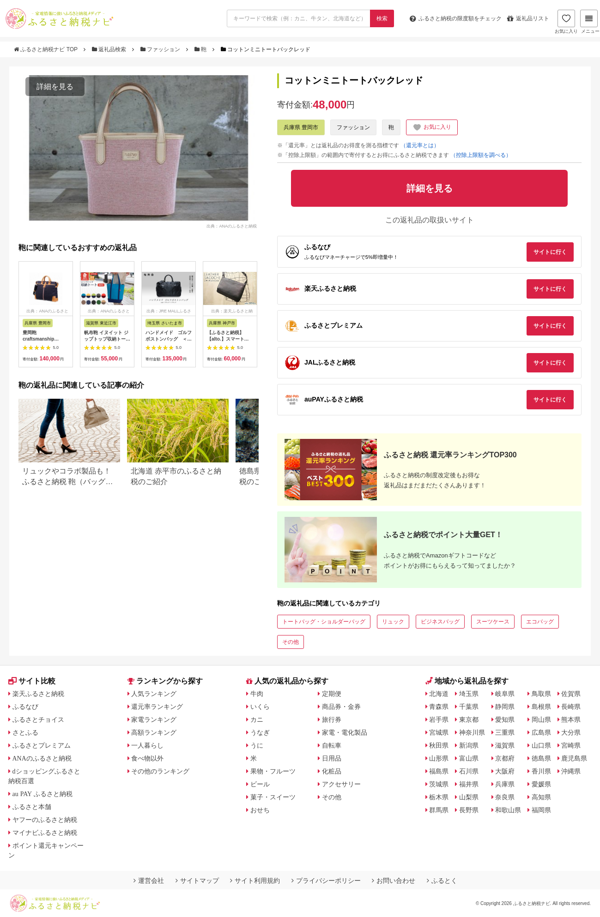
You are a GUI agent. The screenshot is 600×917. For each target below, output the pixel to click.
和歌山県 (508, 810)
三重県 (505, 732)
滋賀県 (505, 745)
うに (256, 745)
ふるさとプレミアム (41, 745)
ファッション (161, 49)
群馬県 (438, 810)
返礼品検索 (110, 49)
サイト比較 (31, 681)
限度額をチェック (456, 18)
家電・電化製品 (344, 732)
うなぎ (260, 732)
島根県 (541, 706)
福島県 (438, 771)
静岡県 (505, 706)
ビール (260, 784)
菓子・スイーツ (273, 797)
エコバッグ (540, 621)
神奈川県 (472, 732)
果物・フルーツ (273, 771)
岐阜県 (505, 693)
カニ (256, 719)
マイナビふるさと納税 (44, 832)
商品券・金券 (341, 706)
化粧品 (331, 771)
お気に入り (566, 22)
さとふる (25, 732)
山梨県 (469, 797)
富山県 (469, 758)
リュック (393, 621)
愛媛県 (541, 784)
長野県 (469, 810)
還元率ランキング (157, 706)
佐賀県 (571, 693)
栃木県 (438, 797)
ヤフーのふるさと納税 (44, 819)
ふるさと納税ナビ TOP (46, 49)
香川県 (541, 771)
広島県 (541, 732)
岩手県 (438, 719)
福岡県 (541, 810)
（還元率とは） (419, 145)
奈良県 (505, 797)
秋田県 (438, 745)
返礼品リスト (528, 18)
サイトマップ (197, 880)
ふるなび (25, 706)
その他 (290, 642)
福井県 (469, 784)
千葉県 (469, 706)
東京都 (469, 719)
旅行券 (331, 719)
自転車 (331, 745)
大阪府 (505, 771)
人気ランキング (153, 693)
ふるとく (442, 880)
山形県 (438, 758)
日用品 (331, 758)
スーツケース (492, 621)
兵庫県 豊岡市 (301, 127)
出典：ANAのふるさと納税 (231, 225)
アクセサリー (341, 784)
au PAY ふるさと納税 (42, 794)
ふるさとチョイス (38, 719)
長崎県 (571, 706)
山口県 (541, 745)
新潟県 (469, 745)
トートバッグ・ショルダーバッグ (323, 621)
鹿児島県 (574, 758)
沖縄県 (571, 771)
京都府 (505, 758)
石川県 (469, 771)
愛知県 (505, 719)
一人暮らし (147, 745)
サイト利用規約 (255, 880)
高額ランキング (153, 732)
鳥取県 (541, 693)
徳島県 (541, 758)
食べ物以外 (147, 758)
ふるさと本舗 (31, 806)
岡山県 (541, 719)
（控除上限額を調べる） (480, 155)
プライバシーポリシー (326, 880)
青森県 (438, 706)
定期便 (331, 693)
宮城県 (438, 732)
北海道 (438, 693)
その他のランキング (160, 771)
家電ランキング (153, 719)
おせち (260, 810)
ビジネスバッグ (440, 621)
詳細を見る (54, 86)
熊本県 (571, 719)
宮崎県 (571, 745)
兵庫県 (505, 784)
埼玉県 (469, 693)
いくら (260, 706)
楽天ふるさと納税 (38, 693)
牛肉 (256, 693)
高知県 (541, 797)
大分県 (571, 732)
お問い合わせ (393, 880)
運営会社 (148, 880)
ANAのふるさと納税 (42, 758)
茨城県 (438, 784)
